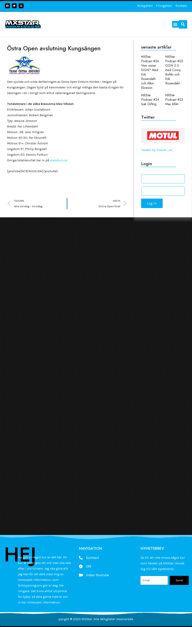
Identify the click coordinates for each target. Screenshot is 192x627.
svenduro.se (58, 160)
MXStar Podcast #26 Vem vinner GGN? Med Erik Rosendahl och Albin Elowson (150, 72)
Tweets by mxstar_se (156, 150)
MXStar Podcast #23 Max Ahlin (174, 99)
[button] (175, 24)
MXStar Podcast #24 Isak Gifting (150, 99)
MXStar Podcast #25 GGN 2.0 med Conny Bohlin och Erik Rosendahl (174, 70)
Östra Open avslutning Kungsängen (54, 48)
